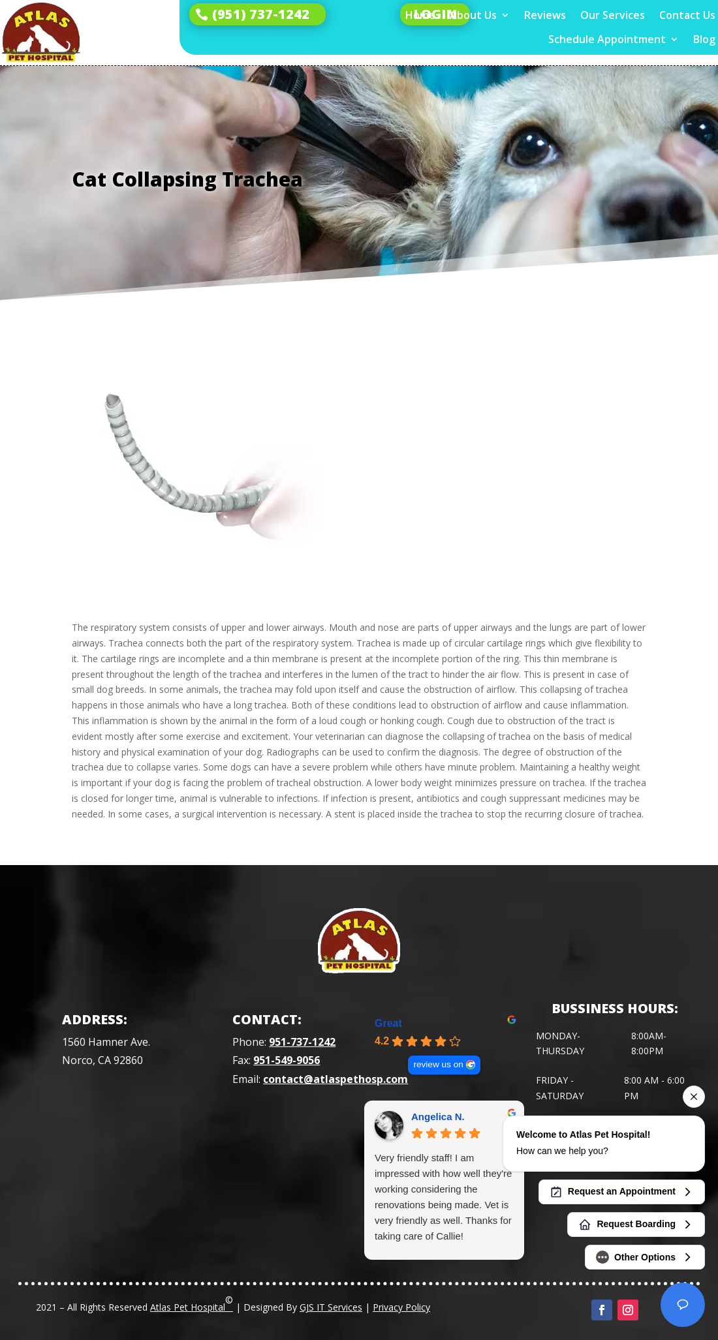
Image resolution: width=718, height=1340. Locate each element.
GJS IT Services (331, 1307)
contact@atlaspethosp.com (335, 1079)
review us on (438, 1064)
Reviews (545, 15)
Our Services (612, 15)
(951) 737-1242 (260, 14)
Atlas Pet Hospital (191, 1303)
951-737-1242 (302, 1042)
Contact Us (687, 15)
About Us (473, 15)
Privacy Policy (401, 1307)
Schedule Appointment (607, 39)
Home (420, 15)
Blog (704, 39)
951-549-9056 (286, 1060)
